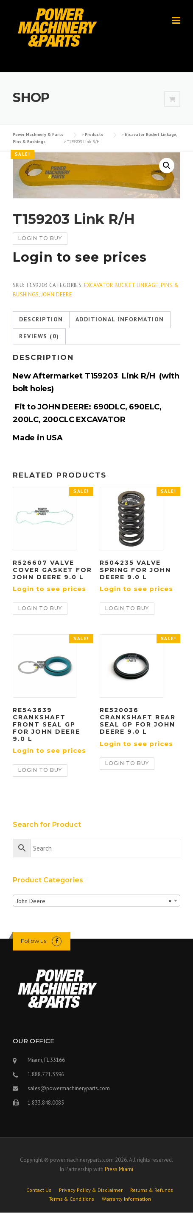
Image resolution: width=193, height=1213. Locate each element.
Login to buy (40, 238)
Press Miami (119, 1169)
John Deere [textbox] (94, 901)
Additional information (120, 319)
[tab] (41, 319)
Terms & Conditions (71, 1199)
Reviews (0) (39, 336)
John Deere (56, 294)
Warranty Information (126, 1199)
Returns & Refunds (151, 1190)
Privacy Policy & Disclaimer (91, 1190)
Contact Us (38, 1190)
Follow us (33, 940)
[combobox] (96, 900)
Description (41, 319)
